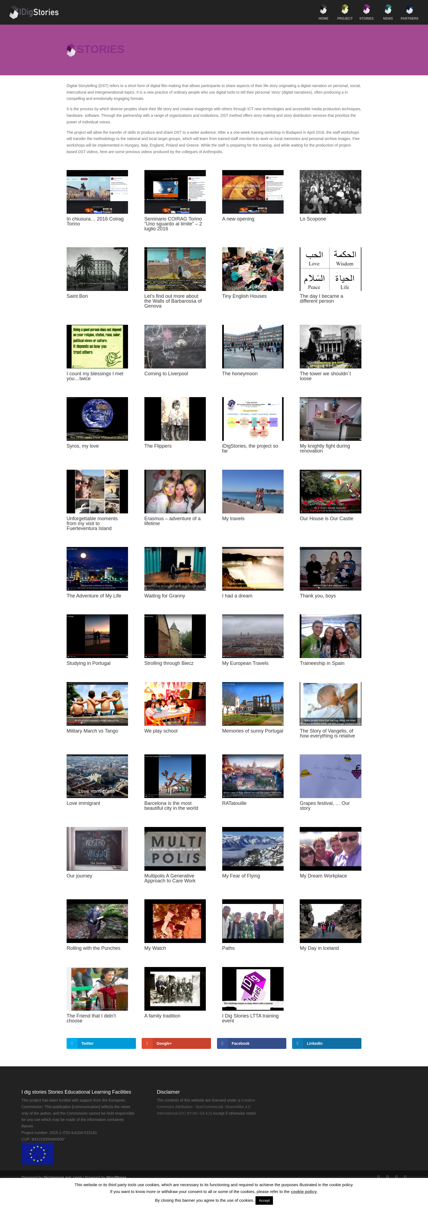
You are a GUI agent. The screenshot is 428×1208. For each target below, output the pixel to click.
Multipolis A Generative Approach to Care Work (170, 878)
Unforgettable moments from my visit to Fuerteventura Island (92, 523)
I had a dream (237, 596)
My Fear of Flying (241, 876)
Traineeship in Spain (322, 663)
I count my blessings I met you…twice (95, 376)
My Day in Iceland (319, 948)
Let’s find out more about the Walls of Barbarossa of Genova (173, 301)
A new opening (238, 219)
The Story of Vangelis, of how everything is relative (327, 733)
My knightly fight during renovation (325, 448)
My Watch (155, 948)
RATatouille (234, 803)
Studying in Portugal (89, 663)
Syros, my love (83, 446)
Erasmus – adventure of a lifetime (172, 521)
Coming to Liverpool (166, 373)
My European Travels (245, 663)
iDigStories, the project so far (250, 448)
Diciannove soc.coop (63, 1177)
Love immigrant (83, 803)
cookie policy (304, 1191)
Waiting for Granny (164, 596)
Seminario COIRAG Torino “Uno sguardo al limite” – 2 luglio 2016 (173, 223)
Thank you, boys (318, 596)
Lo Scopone (313, 219)
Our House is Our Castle (326, 518)
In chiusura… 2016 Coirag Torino (95, 221)
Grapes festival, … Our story (325, 806)
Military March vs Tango (92, 731)
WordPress (116, 1177)
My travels (233, 518)
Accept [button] (264, 1200)
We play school (161, 731)
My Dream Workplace (323, 876)
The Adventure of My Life (94, 596)
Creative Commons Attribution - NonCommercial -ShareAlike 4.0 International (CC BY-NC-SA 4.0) (206, 1106)
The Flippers (158, 446)
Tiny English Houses (244, 296)
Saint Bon (77, 296)
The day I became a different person (321, 298)
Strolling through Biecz (169, 663)
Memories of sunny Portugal (252, 731)
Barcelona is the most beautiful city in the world (171, 806)
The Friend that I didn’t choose (91, 1018)
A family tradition (162, 1016)
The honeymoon (240, 373)
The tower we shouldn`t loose (325, 376)
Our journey (79, 876)
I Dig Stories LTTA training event (250, 1018)
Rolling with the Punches (93, 948)
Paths (228, 948)
